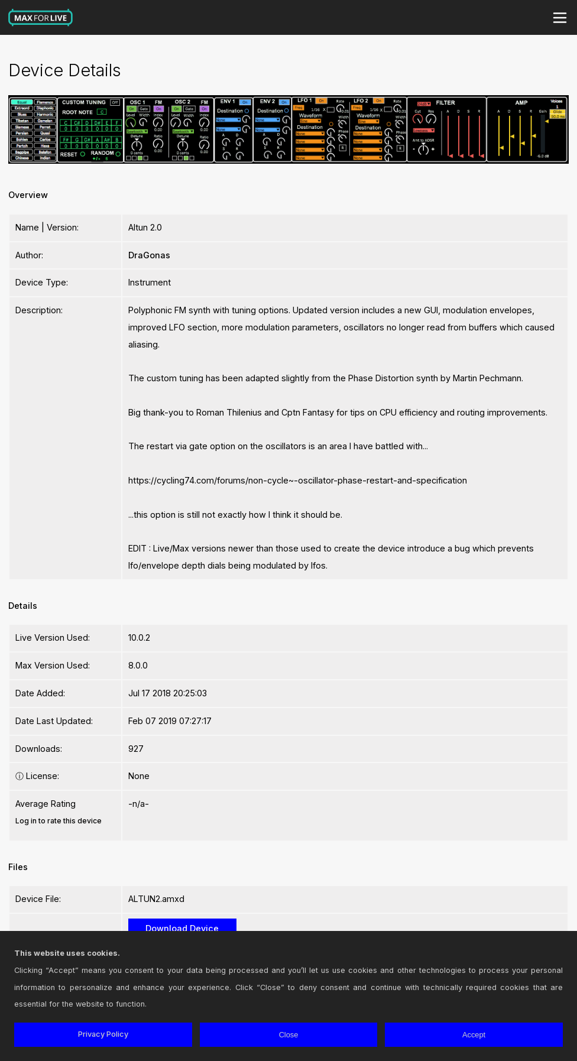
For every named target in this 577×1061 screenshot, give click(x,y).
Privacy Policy (103, 1034)
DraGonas (149, 255)
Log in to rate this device (58, 820)
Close (289, 1034)
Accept (473, 1034)
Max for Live (40, 18)
